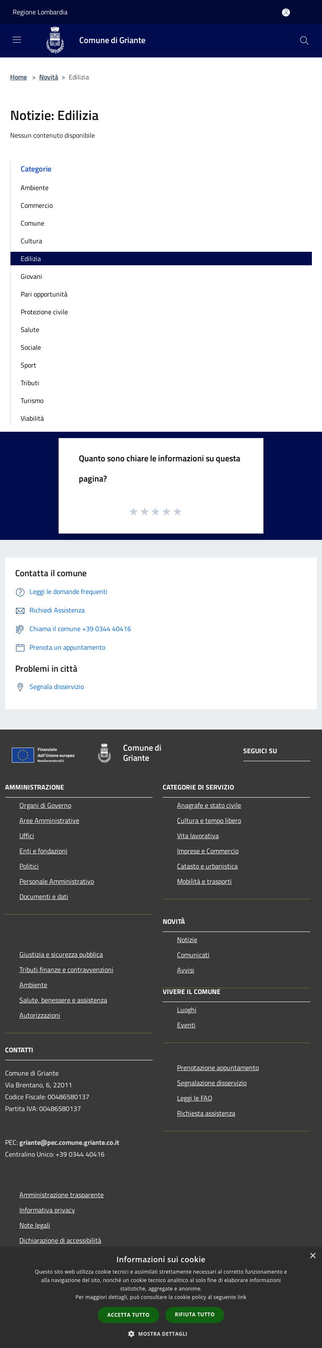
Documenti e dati (43, 896)
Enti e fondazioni (43, 851)
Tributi (30, 383)
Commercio (37, 205)
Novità (48, 77)
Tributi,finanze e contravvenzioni (66, 969)
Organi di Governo (45, 805)
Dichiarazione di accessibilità (60, 1240)
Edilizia (31, 258)
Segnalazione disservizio (212, 1083)
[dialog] (161, 1297)
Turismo (32, 400)
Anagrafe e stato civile (209, 805)
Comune (32, 223)
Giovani (31, 276)
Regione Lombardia (40, 12)
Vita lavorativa (198, 836)
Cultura (31, 241)
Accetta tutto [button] (128, 1314)
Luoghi (186, 1010)
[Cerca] (304, 40)
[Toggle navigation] (17, 40)
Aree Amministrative (49, 820)
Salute (30, 329)
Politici (29, 866)
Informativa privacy (47, 1210)
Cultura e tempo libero (209, 820)
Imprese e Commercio (208, 851)
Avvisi (185, 970)
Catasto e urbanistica (207, 866)
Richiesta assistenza (206, 1113)
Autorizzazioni (39, 1015)
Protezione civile (44, 312)
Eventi (186, 1025)
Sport (28, 365)
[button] (161, 1333)
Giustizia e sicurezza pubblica (61, 954)
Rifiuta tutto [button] (195, 1314)
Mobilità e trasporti (204, 881)
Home (18, 77)
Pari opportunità (44, 294)
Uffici (26, 836)
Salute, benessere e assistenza (63, 1000)
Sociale (31, 347)
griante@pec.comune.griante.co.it (69, 1142)
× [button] (312, 1256)
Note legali (34, 1225)
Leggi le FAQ (194, 1098)
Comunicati (193, 955)
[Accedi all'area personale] (286, 12)
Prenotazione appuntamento (218, 1067)
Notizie (187, 939)
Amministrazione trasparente (61, 1195)
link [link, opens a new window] (242, 1297)
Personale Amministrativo (56, 881)
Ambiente (34, 187)
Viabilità (32, 418)
